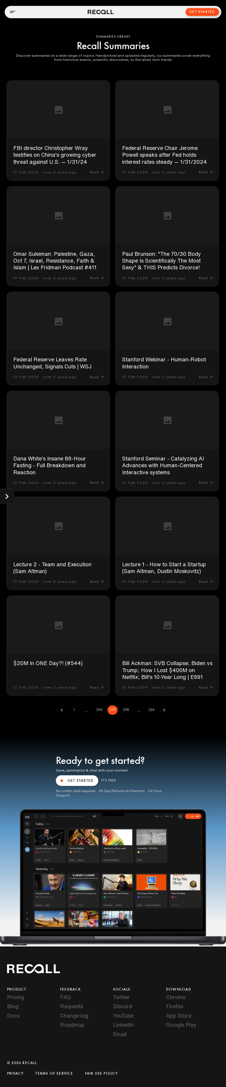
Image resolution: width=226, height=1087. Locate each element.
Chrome (175, 997)
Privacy (15, 1073)
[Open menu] (12, 12)
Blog (13, 1006)
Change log (74, 1015)
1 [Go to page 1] (74, 710)
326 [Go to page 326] (151, 710)
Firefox (174, 1006)
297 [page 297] (112, 710)
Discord (122, 1006)
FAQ (65, 997)
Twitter (121, 997)
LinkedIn (123, 1024)
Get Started (202, 12)
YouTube (123, 1015)
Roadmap (72, 1024)
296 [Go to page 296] (99, 710)
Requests (71, 1006)
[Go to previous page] (62, 710)
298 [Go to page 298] (126, 710)
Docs (13, 1015)
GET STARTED (77, 780)
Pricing (15, 997)
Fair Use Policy (101, 1073)
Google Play (181, 1024)
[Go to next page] (164, 710)
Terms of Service (54, 1073)
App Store (178, 1015)
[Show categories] (7, 496)
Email (120, 1034)
